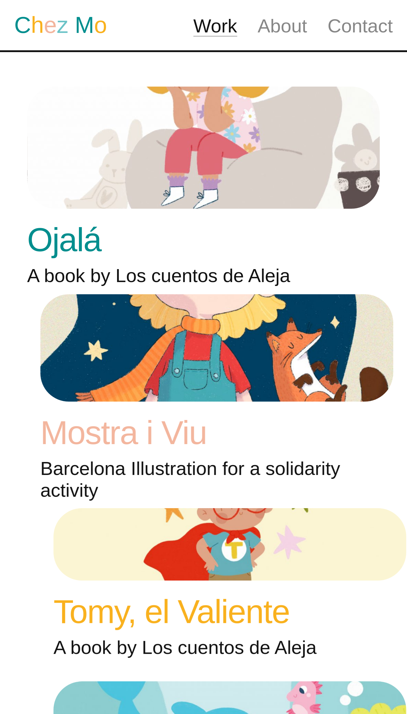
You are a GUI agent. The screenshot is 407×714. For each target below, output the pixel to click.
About (282, 25)
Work (215, 25)
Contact (360, 25)
